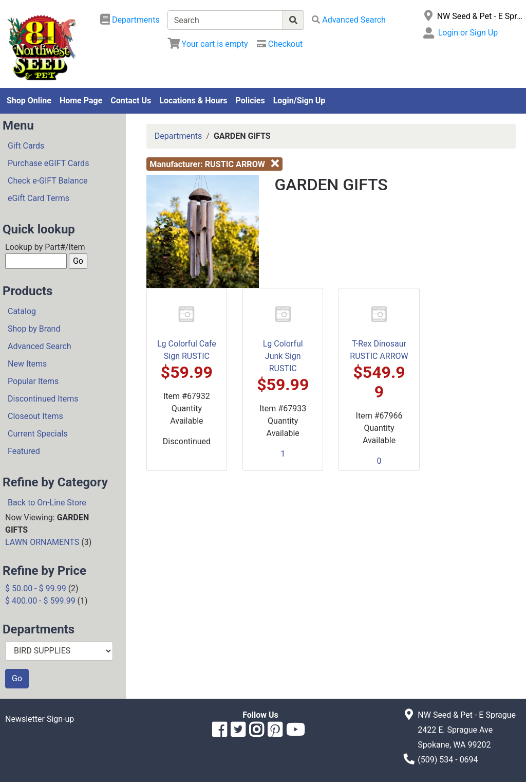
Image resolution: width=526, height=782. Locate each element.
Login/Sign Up (299, 100)
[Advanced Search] (349, 20)
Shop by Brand (34, 329)
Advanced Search (39, 346)
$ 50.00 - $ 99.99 (35, 588)
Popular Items (33, 381)
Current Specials (38, 434)
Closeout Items (35, 416)
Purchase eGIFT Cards (48, 163)
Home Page (81, 100)
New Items (27, 364)
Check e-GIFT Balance (47, 181)
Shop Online (29, 100)
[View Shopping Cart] (207, 44)
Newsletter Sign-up (39, 719)
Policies (250, 100)
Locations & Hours (193, 100)
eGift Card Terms (38, 198)
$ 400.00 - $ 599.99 (40, 601)
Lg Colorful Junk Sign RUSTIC (283, 356)
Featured (24, 451)
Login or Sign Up (468, 33)
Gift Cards (26, 146)
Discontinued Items (43, 399)
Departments (178, 136)
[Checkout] (280, 44)
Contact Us (130, 100)
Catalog (22, 311)
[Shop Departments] (130, 20)
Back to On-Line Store (47, 502)
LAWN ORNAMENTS (42, 542)
